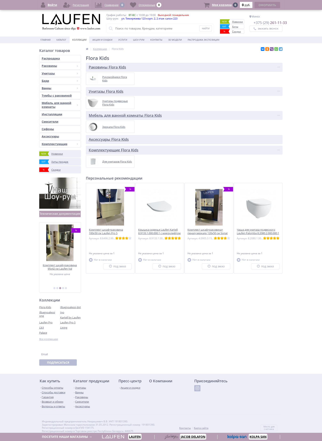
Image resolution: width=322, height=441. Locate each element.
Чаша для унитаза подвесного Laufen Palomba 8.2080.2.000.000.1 (258, 231)
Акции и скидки (102, 39)
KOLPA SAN (258, 437)
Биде (60, 81)
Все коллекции (48, 339)
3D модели (175, 39)
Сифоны (48, 129)
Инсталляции (52, 114)
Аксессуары (50, 136)
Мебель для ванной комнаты (60, 105)
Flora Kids (45, 307)
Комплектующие (60, 144)
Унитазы (60, 73)
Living (63, 327)
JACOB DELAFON (192, 437)
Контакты (156, 39)
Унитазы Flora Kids (106, 91)
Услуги (122, 39)
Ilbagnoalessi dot (70, 307)
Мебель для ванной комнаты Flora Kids (125, 115)
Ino (62, 312)
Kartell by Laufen (70, 317)
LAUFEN (135, 437)
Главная (45, 39)
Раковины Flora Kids (107, 67)
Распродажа (51, 58)
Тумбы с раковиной (57, 95)
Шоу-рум (138, 39)
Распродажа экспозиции (203, 39)
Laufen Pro (46, 322)
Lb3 (41, 327)
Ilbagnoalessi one (47, 314)
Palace (43, 332)
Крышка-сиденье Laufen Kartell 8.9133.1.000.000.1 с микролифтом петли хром (159, 233)
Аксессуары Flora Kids (109, 139)
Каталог (61, 39)
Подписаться (58, 362)
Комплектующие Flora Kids (113, 150)
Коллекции (79, 39)
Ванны (60, 88)
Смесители (50, 122)
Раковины (60, 66)
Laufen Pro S (68, 322)
